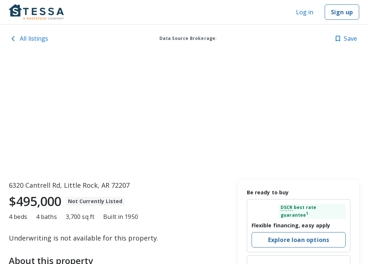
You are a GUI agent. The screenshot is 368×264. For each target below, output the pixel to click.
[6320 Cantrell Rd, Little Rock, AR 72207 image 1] (184, 115)
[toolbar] (184, 115)
